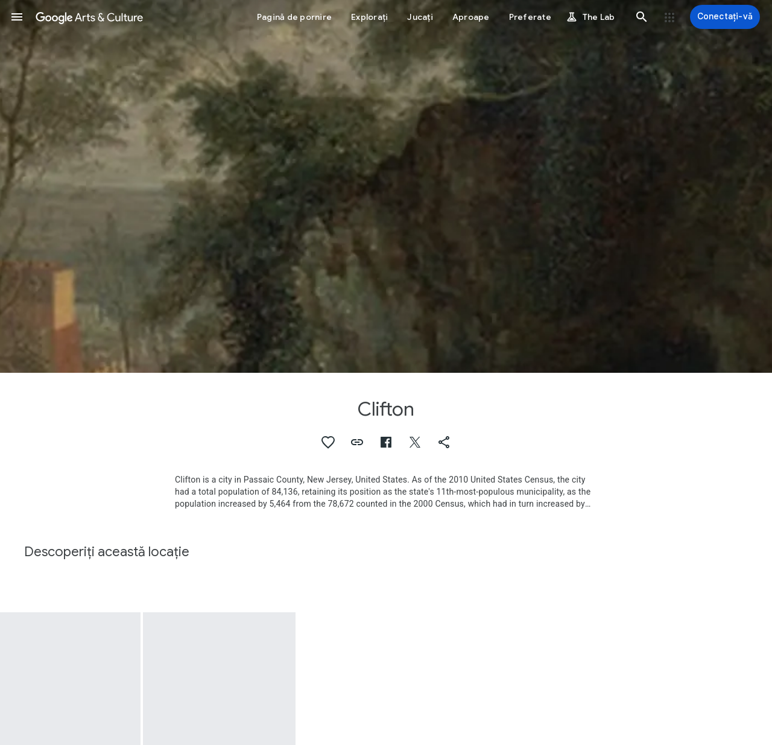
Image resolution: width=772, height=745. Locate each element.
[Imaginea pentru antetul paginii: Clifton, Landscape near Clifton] (386, 186)
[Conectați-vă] (725, 17)
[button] (16, 16)
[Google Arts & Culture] (89, 17)
